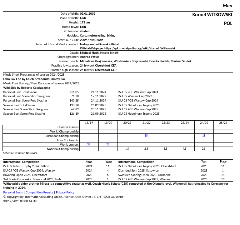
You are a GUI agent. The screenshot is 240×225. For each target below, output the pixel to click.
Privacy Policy (65, 192)
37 (88, 144)
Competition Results (39, 192)
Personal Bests (13, 192)
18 (146, 136)
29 (107, 144)
